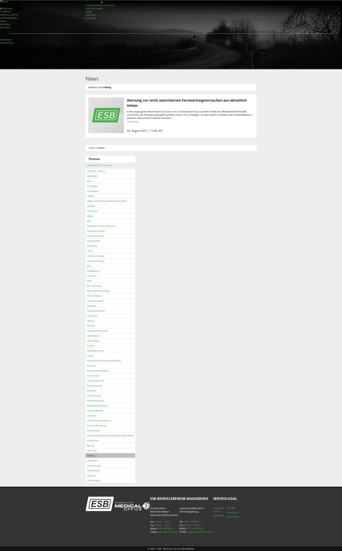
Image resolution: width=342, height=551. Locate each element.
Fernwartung (94, 465)
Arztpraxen (93, 191)
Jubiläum (91, 390)
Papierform (93, 440)
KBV (89, 221)
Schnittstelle (93, 430)
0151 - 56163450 (194, 528)
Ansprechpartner (96, 310)
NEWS (89, 11)
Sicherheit (92, 460)
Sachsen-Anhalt (95, 300)
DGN (89, 280)
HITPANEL (92, 246)
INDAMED (92, 176)
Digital (90, 216)
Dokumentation (95, 236)
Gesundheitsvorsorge (98, 290)
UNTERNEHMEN (94, 8)
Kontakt (230, 508)
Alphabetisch (93, 165)
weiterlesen (133, 121)
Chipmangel (93, 480)
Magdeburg (93, 270)
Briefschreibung (95, 400)
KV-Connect (93, 375)
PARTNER (90, 15)
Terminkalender (95, 410)
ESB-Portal (218, 515)
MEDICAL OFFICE (106, 5)
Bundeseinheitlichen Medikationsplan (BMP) (110, 435)
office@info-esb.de (167, 532)
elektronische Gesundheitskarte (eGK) (107, 201)
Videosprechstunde (97, 330)
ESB (89, 181)
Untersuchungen (96, 256)
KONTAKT (91, 18)
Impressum (6, 39)
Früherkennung (95, 260)
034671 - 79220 (162, 525)
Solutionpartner (95, 380)
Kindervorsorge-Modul (99, 420)
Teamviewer (93, 470)
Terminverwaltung (96, 425)
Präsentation (94, 241)
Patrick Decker (94, 295)
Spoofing (92, 450)
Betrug (90, 445)
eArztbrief (92, 211)
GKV (89, 265)
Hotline (91, 325)
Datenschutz (6, 42)
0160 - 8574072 (165, 528)
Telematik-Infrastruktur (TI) (101, 226)
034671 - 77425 (162, 521)
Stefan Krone (94, 395)
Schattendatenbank (97, 405)
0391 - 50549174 (192, 521)
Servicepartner (94, 385)
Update (91, 206)
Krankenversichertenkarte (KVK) (104, 360)
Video (90, 251)
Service (90, 320)
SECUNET (92, 275)
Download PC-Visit (218, 509)
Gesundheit (93, 340)
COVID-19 (92, 315)
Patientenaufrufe (96, 231)
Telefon (91, 196)
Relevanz (106, 165)
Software (91, 415)
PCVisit (90, 345)
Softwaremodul (95, 350)
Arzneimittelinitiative (98, 370)
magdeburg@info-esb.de (200, 531)
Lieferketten (93, 335)
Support (91, 475)
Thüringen (92, 186)
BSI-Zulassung (94, 285)
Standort (91, 305)
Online (90, 355)
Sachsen (91, 365)
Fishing (90, 455)
